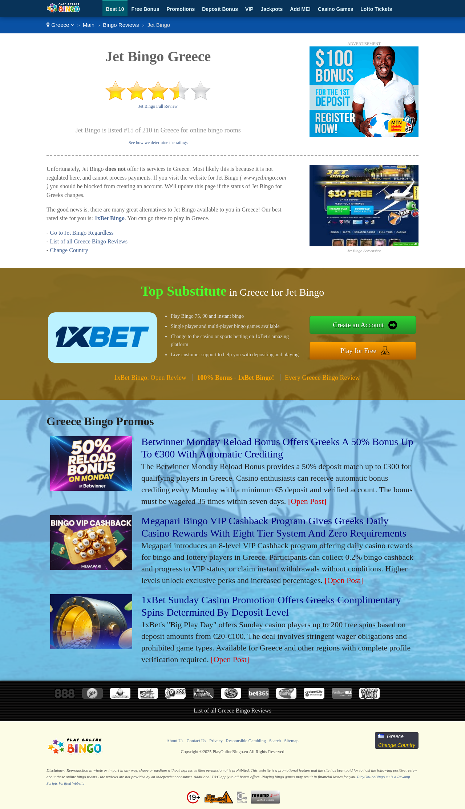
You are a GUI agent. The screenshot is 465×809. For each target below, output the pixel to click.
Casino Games (335, 9)
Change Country (69, 250)
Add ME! (300, 9)
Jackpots (272, 9)
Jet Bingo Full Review (158, 106)
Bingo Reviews (121, 25)
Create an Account (358, 325)
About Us (174, 740)
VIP (249, 9)
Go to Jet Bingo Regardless (81, 233)
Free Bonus (145, 9)
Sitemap (291, 740)
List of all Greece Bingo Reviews (89, 241)
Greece (60, 25)
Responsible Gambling (246, 740)
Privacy (216, 740)
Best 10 (115, 9)
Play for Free (358, 350)
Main (89, 25)
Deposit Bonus (220, 9)
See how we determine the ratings (158, 142)
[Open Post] (307, 501)
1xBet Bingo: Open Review (150, 377)
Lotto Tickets (376, 9)
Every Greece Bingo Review (322, 377)
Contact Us (196, 740)
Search (275, 740)
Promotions (180, 9)
